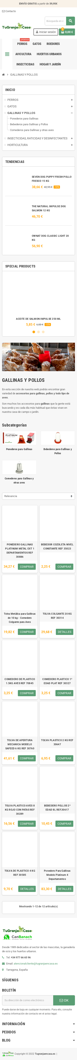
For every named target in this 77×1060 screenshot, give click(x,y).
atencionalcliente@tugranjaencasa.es (36, 963)
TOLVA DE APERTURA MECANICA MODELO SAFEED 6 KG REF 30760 (19, 744)
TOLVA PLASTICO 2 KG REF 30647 (57, 742)
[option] (38, 300)
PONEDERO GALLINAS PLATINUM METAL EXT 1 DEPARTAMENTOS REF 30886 (19, 550)
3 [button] (43, 332)
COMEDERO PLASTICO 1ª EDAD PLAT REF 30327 (57, 681)
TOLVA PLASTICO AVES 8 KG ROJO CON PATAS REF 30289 (20, 809)
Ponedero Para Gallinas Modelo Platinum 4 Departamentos (57, 874)
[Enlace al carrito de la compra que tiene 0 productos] (67, 31)
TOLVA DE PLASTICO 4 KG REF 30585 (20, 872)
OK (64, 1000)
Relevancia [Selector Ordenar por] (10, 496)
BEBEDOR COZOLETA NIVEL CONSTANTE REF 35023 (57, 546)
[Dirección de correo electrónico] (27, 1000)
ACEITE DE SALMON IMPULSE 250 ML (38, 318)
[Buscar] (60, 21)
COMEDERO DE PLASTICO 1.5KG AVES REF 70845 (20, 681)
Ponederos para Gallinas (19, 449)
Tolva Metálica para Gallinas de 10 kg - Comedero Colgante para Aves (20, 617)
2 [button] (38, 332)
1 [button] (33, 332)
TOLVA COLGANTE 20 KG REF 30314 (57, 615)
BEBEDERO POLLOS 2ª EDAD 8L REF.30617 (57, 807)
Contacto (9, 11)
